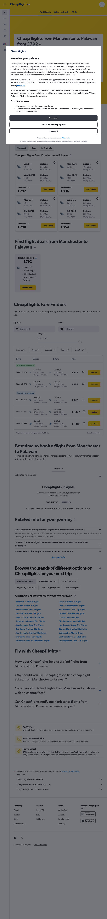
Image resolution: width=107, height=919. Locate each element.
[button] (53, 118)
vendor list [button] (20, 85)
